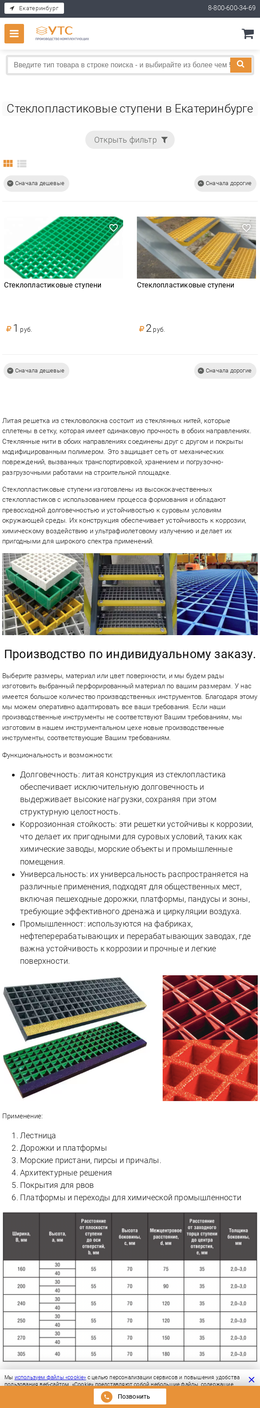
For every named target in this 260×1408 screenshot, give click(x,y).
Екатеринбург (38, 8)
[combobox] (130, 65)
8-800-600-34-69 (232, 8)
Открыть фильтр (125, 139)
